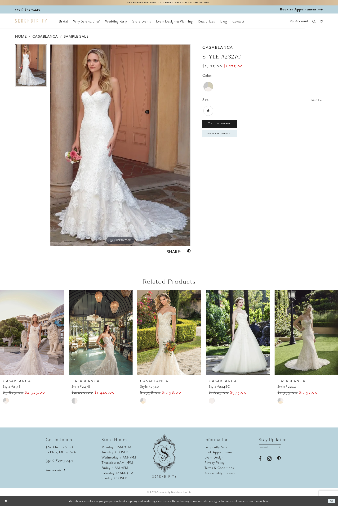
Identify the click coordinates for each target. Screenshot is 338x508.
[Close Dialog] (7, 503)
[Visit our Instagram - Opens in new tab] (269, 463)
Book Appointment (227, 142)
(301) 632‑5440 (59, 463)
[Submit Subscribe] (287, 450)
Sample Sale (76, 38)
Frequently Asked (217, 449)
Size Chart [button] (315, 102)
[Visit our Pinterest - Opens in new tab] (279, 463)
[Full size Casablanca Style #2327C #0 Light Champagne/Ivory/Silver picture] (120, 147)
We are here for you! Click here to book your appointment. (169, 4)
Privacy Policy (215, 465)
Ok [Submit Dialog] (330, 503)
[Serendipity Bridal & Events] (31, 23)
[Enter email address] (275, 450)
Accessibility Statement (222, 475)
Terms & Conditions (219, 470)
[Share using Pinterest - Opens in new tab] (189, 254)
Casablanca (45, 38)
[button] (298, 24)
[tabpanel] (31, 69)
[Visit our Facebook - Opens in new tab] (260, 463)
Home (21, 38)
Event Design (214, 460)
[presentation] (32, 334)
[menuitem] (63, 23)
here (266, 503)
